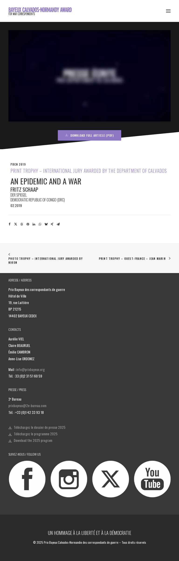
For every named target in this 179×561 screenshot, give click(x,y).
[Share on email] (58, 224)
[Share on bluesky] (46, 224)
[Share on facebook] (9, 224)
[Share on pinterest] (28, 224)
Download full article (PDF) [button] (89, 135)
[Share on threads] (21, 224)
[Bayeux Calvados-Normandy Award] (41, 11)
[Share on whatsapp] (40, 224)
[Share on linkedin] (34, 224)
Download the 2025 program (33, 440)
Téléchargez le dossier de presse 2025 (39, 427)
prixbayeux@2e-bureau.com (27, 405)
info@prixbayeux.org (30, 369)
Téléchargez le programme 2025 (36, 433)
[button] (168, 11)
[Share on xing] (52, 224)
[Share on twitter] (15, 224)
